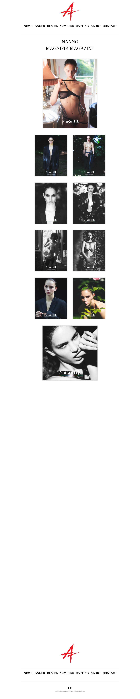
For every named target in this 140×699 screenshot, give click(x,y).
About (96, 25)
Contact (110, 25)
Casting (82, 25)
